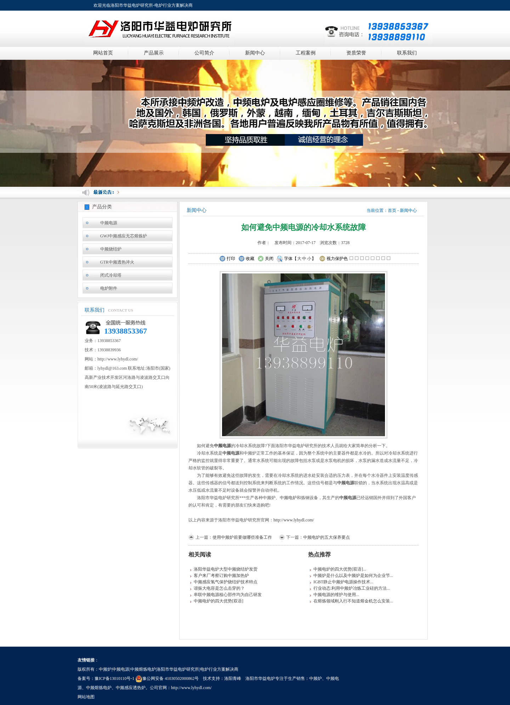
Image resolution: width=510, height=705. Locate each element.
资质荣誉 (356, 53)
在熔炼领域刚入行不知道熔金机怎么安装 (351, 601)
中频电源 (108, 222)
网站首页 (103, 53)
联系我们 (407, 53)
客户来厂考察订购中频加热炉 (221, 575)
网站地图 (86, 696)
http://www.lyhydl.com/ (293, 520)
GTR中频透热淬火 (117, 262)
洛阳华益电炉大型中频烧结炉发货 (225, 569)
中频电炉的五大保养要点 (326, 537)
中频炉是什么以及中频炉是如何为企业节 (351, 575)
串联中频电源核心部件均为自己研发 (228, 594)
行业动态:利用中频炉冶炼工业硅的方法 (350, 588)
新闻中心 (255, 53)
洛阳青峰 (232, 678)
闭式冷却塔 (110, 275)
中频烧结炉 (110, 249)
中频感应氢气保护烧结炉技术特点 (225, 581)
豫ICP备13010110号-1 (114, 678)
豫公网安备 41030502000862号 (167, 678)
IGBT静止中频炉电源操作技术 (341, 581)
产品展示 (154, 53)
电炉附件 (108, 288)
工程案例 (306, 53)
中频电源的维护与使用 (334, 594)
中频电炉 (288, 497)
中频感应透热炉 (131, 687)
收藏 (246, 259)
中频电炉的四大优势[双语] (218, 601)
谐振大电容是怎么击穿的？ (219, 588)
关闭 (265, 259)
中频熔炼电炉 (99, 687)
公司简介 (204, 53)
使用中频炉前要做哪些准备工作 (242, 537)
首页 (392, 210)
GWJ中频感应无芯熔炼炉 (123, 235)
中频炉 (315, 678)
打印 (227, 259)
